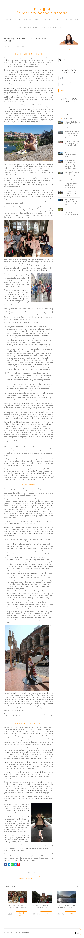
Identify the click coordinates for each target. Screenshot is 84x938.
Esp (48, 9)
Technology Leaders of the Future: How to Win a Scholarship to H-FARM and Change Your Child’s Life (72, 145)
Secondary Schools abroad (42, 13)
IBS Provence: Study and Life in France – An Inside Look (72, 155)
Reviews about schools (32, 19)
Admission (58, 19)
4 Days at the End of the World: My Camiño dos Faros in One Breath (72, 124)
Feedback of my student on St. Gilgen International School (72, 174)
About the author (13, 19)
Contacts (74, 19)
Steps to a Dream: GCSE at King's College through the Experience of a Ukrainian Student (71, 183)
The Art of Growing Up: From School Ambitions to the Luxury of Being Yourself (72, 134)
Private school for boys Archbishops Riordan (17, 906)
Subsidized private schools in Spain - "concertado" (70, 193)
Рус (36, 9)
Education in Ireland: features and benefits (66, 906)
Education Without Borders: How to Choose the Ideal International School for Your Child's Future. (72, 164)
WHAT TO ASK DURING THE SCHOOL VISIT (42, 906)
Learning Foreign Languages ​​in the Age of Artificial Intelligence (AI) (72, 202)
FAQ (66, 19)
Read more (21, 914)
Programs (48, 19)
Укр (40, 9)
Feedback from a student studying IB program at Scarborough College (71, 211)
